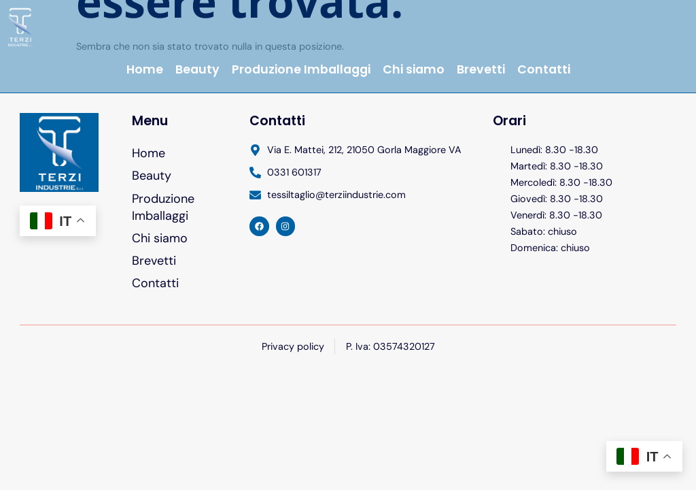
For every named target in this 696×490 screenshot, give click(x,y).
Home (144, 69)
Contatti (543, 69)
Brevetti (481, 69)
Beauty (197, 69)
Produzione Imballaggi (301, 69)
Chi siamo (414, 69)
